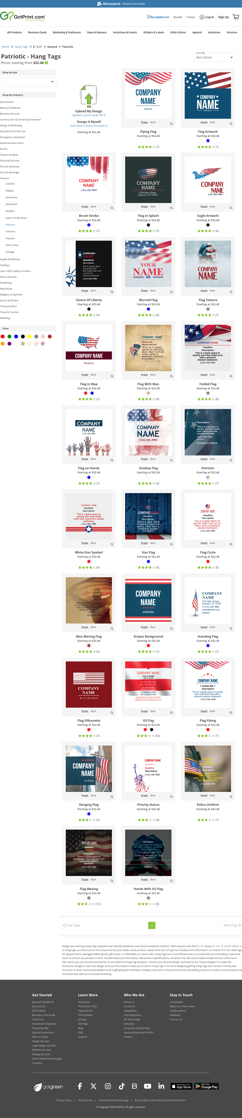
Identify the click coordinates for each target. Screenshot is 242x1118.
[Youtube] (147, 1086)
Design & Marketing (11, 125)
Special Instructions (43, 1032)
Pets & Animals (8, 277)
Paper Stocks (85, 1010)
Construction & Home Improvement (20, 119)
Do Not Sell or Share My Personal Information (160, 1100)
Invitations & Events (125, 32)
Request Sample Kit (43, 1002)
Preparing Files (40, 1028)
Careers (128, 1036)
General (4, 178)
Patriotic (10, 224)
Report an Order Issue (182, 1006)
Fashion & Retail (9, 154)
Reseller (178, 17)
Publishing (6, 282)
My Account (39, 1006)
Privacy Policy (64, 1100)
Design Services (40, 1041)
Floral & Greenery (9, 166)
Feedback (175, 1015)
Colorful (10, 183)
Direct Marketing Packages (47, 1058)
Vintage (10, 252)
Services (232, 32)
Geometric (11, 197)
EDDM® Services (41, 1050)
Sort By (201, 52)
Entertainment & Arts (12, 143)
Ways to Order (40, 1036)
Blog (80, 1028)
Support (82, 1036)
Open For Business (16, 217)
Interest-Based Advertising (113, 1100)
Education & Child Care (13, 131)
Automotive (6, 102)
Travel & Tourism (9, 312)
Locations (129, 1006)
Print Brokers (85, 1015)
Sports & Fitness (9, 300)
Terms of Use (85, 1100)
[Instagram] (108, 1086)
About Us (129, 1002)
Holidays (5, 265)
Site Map (83, 1023)
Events (4, 149)
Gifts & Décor (178, 32)
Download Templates (44, 1023)
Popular (10, 238)
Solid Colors (12, 245)
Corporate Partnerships (137, 1028)
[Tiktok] (122, 1086)
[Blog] (134, 1086)
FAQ (80, 1032)
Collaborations (178, 1010)
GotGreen (129, 1023)
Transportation (8, 306)
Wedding (5, 318)
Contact (191, 17)
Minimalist (11, 204)
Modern (10, 211)
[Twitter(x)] (93, 1086)
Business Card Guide (43, 1015)
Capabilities (130, 1010)
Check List (37, 1019)
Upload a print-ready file (88, 115)
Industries (214, 32)
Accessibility (176, 1002)
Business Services (9, 113)
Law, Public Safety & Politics (15, 271)
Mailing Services (41, 1054)
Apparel (197, 32)
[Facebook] (80, 1086)
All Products (14, 32)
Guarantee (84, 1002)
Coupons (37, 1063)
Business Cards (37, 32)
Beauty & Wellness (10, 107)
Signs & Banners (97, 32)
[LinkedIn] (161, 1086)
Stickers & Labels (153, 32)
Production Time (87, 1006)
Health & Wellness (10, 259)
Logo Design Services (44, 1045)
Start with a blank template (88, 125)
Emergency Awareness (12, 137)
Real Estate (6, 288)
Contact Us (176, 1019)
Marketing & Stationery (67, 32)
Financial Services (9, 160)
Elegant (10, 190)
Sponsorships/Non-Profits (138, 1032)
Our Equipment (132, 1015)
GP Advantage (132, 1019)
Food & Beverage (9, 172)
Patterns (10, 231)
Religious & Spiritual (11, 294)
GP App (82, 1019)
